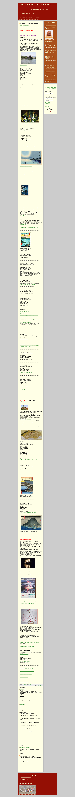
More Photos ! (22, 313)
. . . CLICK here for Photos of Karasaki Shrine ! (27, 419)
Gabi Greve (22, 704)
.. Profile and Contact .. (47, 103)
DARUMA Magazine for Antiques (50, 80)
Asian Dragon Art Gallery (49, 53)
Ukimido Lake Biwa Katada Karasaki (29, 23)
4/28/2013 (21, 745)
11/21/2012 (22, 710)
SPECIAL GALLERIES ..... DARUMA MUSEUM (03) (36, 4)
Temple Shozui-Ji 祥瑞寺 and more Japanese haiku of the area (29, 315)
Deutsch (48, 87)
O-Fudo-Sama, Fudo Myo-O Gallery (26, 778)
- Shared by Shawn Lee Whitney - (25, 661)
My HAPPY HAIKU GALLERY (50, 65)
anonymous (22, 689)
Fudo (53, 87)
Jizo (45, 88)
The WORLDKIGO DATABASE (25, 781)
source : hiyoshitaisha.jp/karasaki (25, 639)
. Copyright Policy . (47, 106)
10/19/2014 (22, 753)
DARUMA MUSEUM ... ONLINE (26, 777)
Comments (47, 100)
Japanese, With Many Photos (24, 311)
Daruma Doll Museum (49, 44)
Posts (47, 98)
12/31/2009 (22, 696)
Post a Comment (22, 765)
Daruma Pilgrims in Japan (24, 677)
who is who (48, 89)
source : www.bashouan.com (24, 130)
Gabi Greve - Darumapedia (24, 747)
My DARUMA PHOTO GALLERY (50, 45)
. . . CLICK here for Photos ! (24, 339)
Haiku (38, 685)
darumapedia (48, 59)
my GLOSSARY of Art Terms (50, 56)
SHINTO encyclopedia (49, 81)
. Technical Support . (47, 102)
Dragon (50, 87)
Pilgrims (41, 685)
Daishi (45, 87)
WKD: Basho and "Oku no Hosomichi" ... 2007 (27, 671)
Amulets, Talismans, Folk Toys (50, 52)
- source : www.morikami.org (24, 654)
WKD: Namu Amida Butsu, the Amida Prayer (26, 668)
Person (50, 88)
